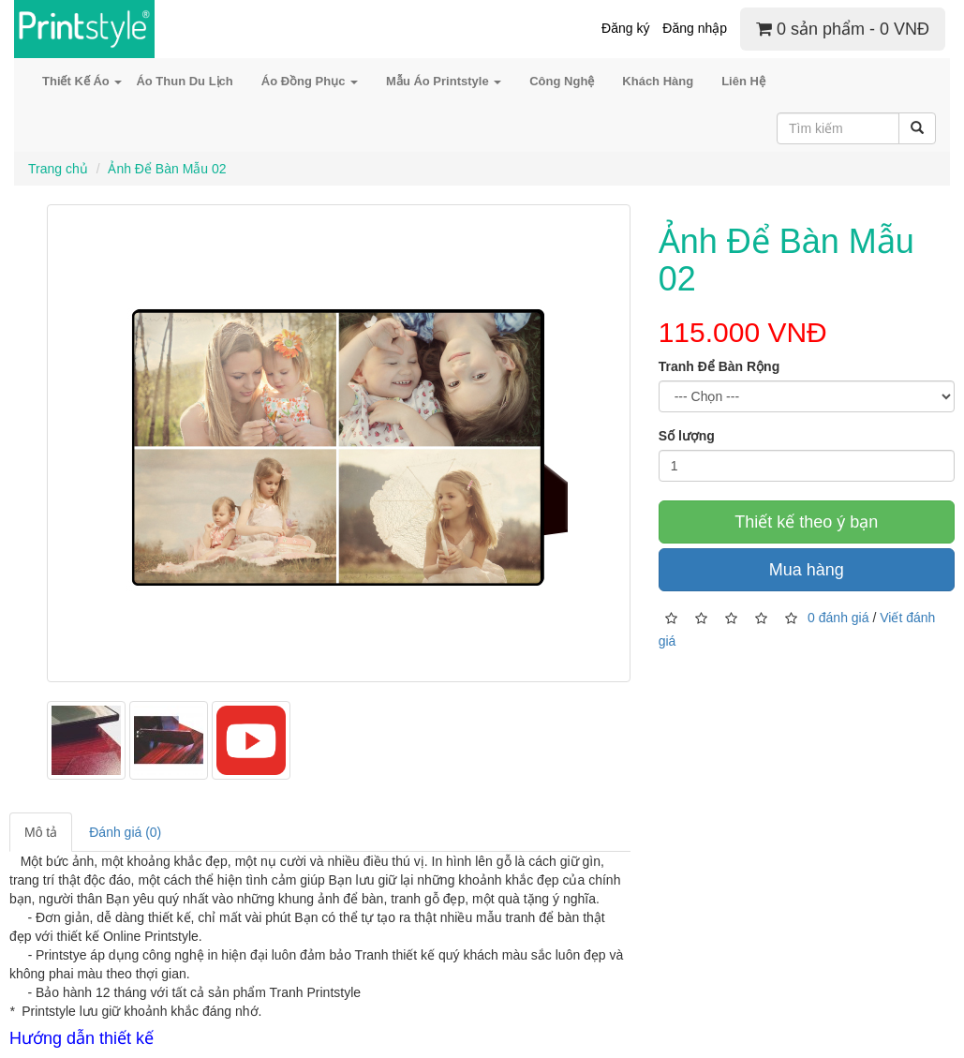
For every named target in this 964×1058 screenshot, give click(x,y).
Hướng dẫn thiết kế (81, 1038)
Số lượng (687, 435)
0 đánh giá (838, 616)
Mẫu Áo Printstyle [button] (443, 81)
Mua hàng (806, 569)
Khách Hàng (657, 81)
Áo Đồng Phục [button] (309, 81)
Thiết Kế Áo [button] (82, 81)
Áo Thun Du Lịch (184, 81)
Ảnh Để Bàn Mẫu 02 (167, 168)
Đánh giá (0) (125, 832)
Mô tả (40, 832)
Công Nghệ (561, 81)
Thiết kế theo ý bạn (806, 522)
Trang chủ (58, 168)
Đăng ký (625, 28)
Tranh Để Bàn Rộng (719, 366)
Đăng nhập (694, 28)
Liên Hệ (743, 81)
